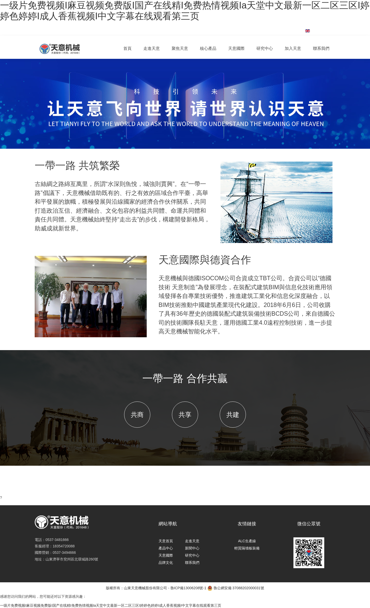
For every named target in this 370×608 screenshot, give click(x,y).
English (318, 31)
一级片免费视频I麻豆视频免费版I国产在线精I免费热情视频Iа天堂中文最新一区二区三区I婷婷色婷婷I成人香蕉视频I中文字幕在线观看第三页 (184, 10)
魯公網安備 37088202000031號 (235, 588)
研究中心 (264, 48)
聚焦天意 (180, 48)
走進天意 (151, 48)
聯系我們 (321, 48)
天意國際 (236, 48)
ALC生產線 (247, 541)
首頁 (127, 48)
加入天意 (293, 48)
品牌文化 (166, 562)
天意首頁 (166, 541)
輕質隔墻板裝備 (247, 548)
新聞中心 (192, 548)
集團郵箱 (285, 28)
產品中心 (166, 548)
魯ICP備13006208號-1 (188, 588)
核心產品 (208, 48)
